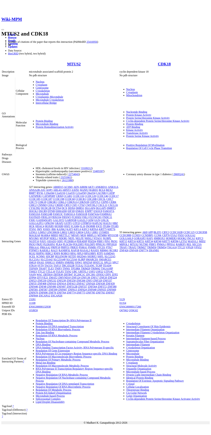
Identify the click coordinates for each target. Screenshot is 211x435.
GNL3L (105, 220)
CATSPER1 (35, 196)
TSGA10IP (107, 268)
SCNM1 (40, 256)
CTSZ (81, 205)
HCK (32, 226)
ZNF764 (61, 292)
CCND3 (136, 235)
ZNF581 (33, 289)
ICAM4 (75, 226)
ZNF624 (82, 289)
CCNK (157, 235)
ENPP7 (89, 211)
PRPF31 (65, 247)
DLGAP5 (101, 208)
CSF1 (75, 205)
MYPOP (44, 238)
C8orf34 (90, 193)
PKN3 (32, 244)
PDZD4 (92, 241)
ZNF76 (52, 292)
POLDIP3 (90, 244)
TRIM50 (151, 247)
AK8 (145, 232)
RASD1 (95, 250)
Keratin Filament (135, 335)
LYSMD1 (104, 232)
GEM (91, 220)
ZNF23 (33, 280)
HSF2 (67, 226)
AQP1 (49, 190)
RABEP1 (181, 244)
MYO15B (113, 235)
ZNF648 (91, 289)
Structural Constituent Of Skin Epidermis (148, 326)
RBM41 (104, 250)
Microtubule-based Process (50, 395)
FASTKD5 (35, 217)
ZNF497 (61, 286)
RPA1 (73, 253)
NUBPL (107, 238)
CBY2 (165, 232)
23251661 (65, 177)
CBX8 (59, 196)
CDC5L (101, 199)
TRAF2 (132, 247)
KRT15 (123, 241)
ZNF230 (41, 280)
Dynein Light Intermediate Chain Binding (148, 374)
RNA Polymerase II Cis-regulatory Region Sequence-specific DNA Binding (76, 353)
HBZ (115, 223)
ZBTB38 (58, 274)
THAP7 (43, 268)
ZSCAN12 (44, 295)
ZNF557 (82, 286)
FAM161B (81, 214)
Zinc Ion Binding (45, 332)
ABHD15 (58, 187)
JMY (39, 229)
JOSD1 (47, 229)
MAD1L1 (193, 241)
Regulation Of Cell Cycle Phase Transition (149, 148)
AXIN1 (75, 190)
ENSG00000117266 (130, 306)
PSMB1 (92, 247)
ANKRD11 (101, 187)
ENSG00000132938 (40, 306)
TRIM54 (161, 247)
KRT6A (94, 229)
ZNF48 (42, 286)
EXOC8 (97, 211)
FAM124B (46, 214)
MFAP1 (75, 235)
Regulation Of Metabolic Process (53, 389)
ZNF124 (75, 277)
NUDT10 (34, 241)
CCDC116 (78, 196)
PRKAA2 (45, 247)
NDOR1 (63, 238)
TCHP (98, 265)
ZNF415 (71, 283)
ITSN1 (32, 229)
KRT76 (111, 229)
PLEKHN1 (49, 244)
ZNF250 (71, 280)
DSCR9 (43, 211)
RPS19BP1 (90, 253)
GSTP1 (68, 223)
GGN (97, 220)
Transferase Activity (137, 133)
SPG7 (115, 262)
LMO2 (63, 232)
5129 (122, 299)
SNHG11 (50, 262)
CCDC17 (114, 196)
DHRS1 (80, 208)
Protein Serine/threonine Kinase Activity (148, 118)
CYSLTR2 (34, 208)
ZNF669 (111, 289)
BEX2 (109, 190)
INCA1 (191, 238)
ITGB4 (106, 226)
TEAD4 (107, 265)
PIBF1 (100, 241)
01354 (122, 303)
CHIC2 (33, 205)
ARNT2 (66, 190)
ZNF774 (71, 292)
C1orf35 (70, 193)
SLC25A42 (47, 259)
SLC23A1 (34, 259)
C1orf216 (60, 193)
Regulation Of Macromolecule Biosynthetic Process (63, 356)
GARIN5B (71, 220)
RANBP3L (65, 250)
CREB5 (59, 205)
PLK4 (59, 244)
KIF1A (77, 229)
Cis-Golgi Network (136, 392)
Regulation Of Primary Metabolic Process (58, 359)
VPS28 (189, 247)
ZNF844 (33, 295)
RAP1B (75, 250)
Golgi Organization (136, 395)
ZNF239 (61, 280)
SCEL (32, 256)
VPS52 (197, 247)
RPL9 (80, 253)
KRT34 (149, 241)
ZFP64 (32, 277)
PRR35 (74, 247)
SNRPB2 (69, 262)
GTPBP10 (86, 223)
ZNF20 (103, 277)
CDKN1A (72, 202)
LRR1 (95, 232)
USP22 (99, 271)
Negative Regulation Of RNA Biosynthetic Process (63, 386)
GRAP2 (59, 223)
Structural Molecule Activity (141, 365)
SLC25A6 (71, 259)
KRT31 (140, 241)
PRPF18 (55, 247)
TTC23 (41, 271)
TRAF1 (123, 247)
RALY (54, 250)
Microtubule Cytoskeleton (50, 99)
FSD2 (181, 235)
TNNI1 (66, 268)
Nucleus (40, 81)
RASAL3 (85, 250)
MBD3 (54, 235)
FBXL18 (46, 217)
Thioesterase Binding (137, 389)
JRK (53, 229)
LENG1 (33, 232)
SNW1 (78, 262)
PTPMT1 (34, 250)
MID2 (202, 241)
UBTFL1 (83, 271)
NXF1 (43, 241)
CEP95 (105, 202)
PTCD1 (101, 247)
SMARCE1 (105, 259)
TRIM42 (95, 268)
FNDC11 (107, 217)
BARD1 (93, 190)
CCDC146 (102, 196)
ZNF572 (102, 286)
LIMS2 (42, 232)
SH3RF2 (92, 256)
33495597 (98, 171)
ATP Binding (133, 127)
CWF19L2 (91, 205)
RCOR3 (113, 250)
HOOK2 (182, 238)
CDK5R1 (52, 202)
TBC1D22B (68, 265)
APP (150, 232)
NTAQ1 (97, 238)
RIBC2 (49, 253)
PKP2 (39, 244)
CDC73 (33, 202)
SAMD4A (109, 253)
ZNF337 (107, 280)
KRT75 (103, 229)
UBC (75, 271)
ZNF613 (72, 289)
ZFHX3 (100, 274)
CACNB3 (101, 193)
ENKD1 (80, 211)
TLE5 (51, 268)
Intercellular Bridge (46, 102)
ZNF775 (80, 292)
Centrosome (42, 87)
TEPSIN (33, 268)
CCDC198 (58, 199)
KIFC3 (85, 229)
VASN (32, 274)
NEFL (71, 238)
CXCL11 (102, 205)
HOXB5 (49, 226)
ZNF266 (80, 280)
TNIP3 (58, 268)
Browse (12, 37)
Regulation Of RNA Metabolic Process (57, 335)
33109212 (86, 168)
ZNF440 (33, 286)
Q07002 (123, 310)
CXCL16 (113, 205)
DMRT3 (111, 208)
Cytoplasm (41, 84)
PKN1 (114, 241)
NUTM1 (144, 244)
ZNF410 (51, 283)
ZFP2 (115, 274)
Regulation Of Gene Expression (53, 350)
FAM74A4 (93, 214)
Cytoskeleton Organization (140, 347)
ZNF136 (85, 277)
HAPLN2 (97, 223)
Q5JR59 (33, 310)
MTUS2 (74, 64)
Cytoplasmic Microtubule (49, 96)
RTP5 (100, 253)
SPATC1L (98, 262)
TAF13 (57, 265)
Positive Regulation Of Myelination (145, 145)
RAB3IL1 (45, 250)
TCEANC (89, 265)
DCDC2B (46, 208)
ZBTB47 (68, 274)
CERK (112, 202)
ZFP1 (108, 274)
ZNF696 (43, 292)
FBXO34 (56, 217)
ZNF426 (90, 283)
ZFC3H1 (91, 274)
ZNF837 (110, 292)
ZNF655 (101, 289)
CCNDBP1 (147, 235)
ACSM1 (68, 187)
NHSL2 (88, 238)
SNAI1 (40, 262)
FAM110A (34, 214)
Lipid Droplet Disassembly (50, 401)
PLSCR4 (68, 244)
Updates (12, 46)
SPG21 (108, 262)
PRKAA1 (34, 247)
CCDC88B (125, 235)
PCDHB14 (70, 241)
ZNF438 (100, 283)
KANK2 (61, 229)
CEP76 (166, 235)
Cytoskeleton (43, 90)
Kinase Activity (134, 130)
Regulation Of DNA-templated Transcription (60, 326)
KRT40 (157, 241)
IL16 (82, 226)
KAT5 (69, 229)
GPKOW (49, 223)
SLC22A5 (109, 256)
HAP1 (149, 238)
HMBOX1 (159, 238)
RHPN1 (40, 253)
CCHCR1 (81, 199)
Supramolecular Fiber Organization (145, 341)
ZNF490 (51, 286)
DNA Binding (43, 344)
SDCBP (50, 256)
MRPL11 (92, 235)
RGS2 (32, 253)
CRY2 (67, 205)
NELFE (79, 238)
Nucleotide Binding (136, 111)
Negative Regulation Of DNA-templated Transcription (65, 383)
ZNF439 (110, 283)
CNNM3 (42, 205)
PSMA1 (83, 247)
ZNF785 (90, 292)
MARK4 (45, 235)
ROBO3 (65, 253)
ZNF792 (100, 292)
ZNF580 (111, 286)
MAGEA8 (34, 235)
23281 (32, 299)
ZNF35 (33, 283)
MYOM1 (34, 238)
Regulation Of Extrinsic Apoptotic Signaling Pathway (155, 380)
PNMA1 (161, 244)
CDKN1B (83, 202)
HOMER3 (171, 238)
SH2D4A (82, 256)
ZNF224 (112, 277)
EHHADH (61, 211)
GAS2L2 (82, 220)
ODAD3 (51, 241)
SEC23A (196, 244)
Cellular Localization (137, 386)
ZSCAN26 (56, 295)
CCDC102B (176, 232)
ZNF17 (95, 277)
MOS (83, 235)
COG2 (50, 205)
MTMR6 (102, 235)
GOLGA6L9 (126, 238)
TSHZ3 (33, 271)
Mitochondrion (134, 95)
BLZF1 (157, 232)
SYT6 (40, 265)
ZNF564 (92, 286)
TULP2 (60, 271)
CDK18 (164, 64)
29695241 (178, 174)
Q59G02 (133, 310)
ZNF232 (51, 280)
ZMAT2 (53, 277)
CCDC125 (189, 232)
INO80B (90, 226)
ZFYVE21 (42, 277)
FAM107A (108, 211)
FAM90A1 (106, 214)
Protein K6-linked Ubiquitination (53, 392)
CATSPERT (48, 196)
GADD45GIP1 (44, 220)
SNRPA (60, 262)
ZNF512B (72, 286)
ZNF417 (80, 283)
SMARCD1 (92, 259)
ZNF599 (52, 289)
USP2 (92, 271)
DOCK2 (33, 211)
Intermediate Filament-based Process (146, 338)
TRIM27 (142, 247)
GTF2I (76, 223)
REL (189, 244)
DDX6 (71, 208)
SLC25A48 (59, 259)
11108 (32, 303)
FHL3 (85, 217)
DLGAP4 (90, 208)
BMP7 (32, 193)
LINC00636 (53, 232)
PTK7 (109, 247)
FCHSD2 (77, 217)
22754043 (73, 174)
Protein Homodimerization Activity (55, 127)
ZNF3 (89, 280)
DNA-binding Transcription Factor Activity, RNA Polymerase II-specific (75, 347)
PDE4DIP (82, 241)
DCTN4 (56, 208)
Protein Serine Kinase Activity (142, 136)
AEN (76, 187)
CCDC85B (201, 232)
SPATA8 (87, 262)
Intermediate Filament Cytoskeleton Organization (152, 332)
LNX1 (87, 232)
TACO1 (48, 265)
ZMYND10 (64, 277)
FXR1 (32, 220)
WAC (40, 274)
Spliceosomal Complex (48, 398)
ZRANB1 (154, 250)
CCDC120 (90, 196)
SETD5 (72, 256)
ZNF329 (97, 280)
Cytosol (130, 383)
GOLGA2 (190, 235)
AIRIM (83, 187)
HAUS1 (107, 223)
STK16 (33, 265)
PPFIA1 (171, 244)
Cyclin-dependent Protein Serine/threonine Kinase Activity (157, 121)
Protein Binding (44, 121)
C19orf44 (49, 193)
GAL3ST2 (58, 220)
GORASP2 (140, 238)
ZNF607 (62, 289)
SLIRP (81, 259)
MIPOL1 (124, 244)
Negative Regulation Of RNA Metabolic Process (62, 374)
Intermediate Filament (138, 344)
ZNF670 (33, 292)
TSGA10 (172, 247)
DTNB (51, 211)
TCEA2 (79, 265)
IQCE (99, 226)
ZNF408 (41, 283)
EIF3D (71, 211)
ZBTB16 (48, 274)
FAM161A (69, 214)
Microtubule (42, 93)
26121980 (67, 180)
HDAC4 (39, 226)
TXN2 (67, 271)
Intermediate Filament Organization (145, 329)
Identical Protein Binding (139, 377)
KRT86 (175, 241)
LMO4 (79, 232)
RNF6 (57, 253)
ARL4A (57, 190)
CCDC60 (70, 199)
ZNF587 (43, 289)
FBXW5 (66, 217)
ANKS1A (113, 187)
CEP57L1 (95, 202)
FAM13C (58, 214)
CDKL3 (62, 202)
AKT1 (91, 187)
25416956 (92, 41)
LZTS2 (183, 241)
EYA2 (173, 235)
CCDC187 (46, 199)
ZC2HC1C (79, 274)
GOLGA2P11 (36, 223)
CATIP (111, 193)
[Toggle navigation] (2, 29)
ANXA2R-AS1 (37, 190)
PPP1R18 (111, 244)
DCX (64, 208)
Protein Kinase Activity (138, 114)
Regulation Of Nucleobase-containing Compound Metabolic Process (72, 341)
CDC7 (109, 199)
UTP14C (108, 271)
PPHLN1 (101, 244)
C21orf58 (81, 193)
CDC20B (92, 199)
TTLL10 (50, 271)
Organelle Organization (138, 368)
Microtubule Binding (47, 124)
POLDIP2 (78, 244)
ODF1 (60, 241)
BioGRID (13, 53)
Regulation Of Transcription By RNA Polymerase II (63, 320)
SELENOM (61, 256)
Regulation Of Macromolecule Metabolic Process (62, 365)
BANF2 (84, 190)
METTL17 (65, 235)
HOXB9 (58, 226)
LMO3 (72, 232)
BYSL (40, 193)
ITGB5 (115, 226)
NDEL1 (53, 238)
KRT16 (132, 241)
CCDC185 (34, 199)
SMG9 (32, 262)
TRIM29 (85, 268)
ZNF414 (61, 283)
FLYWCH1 (95, 217)
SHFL (100, 256)
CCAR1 (67, 196)
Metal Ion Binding (45, 362)
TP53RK (75, 268)
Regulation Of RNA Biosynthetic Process (58, 329)
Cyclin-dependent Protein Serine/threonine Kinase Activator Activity (163, 398)
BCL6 (102, 190)
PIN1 (107, 241)
